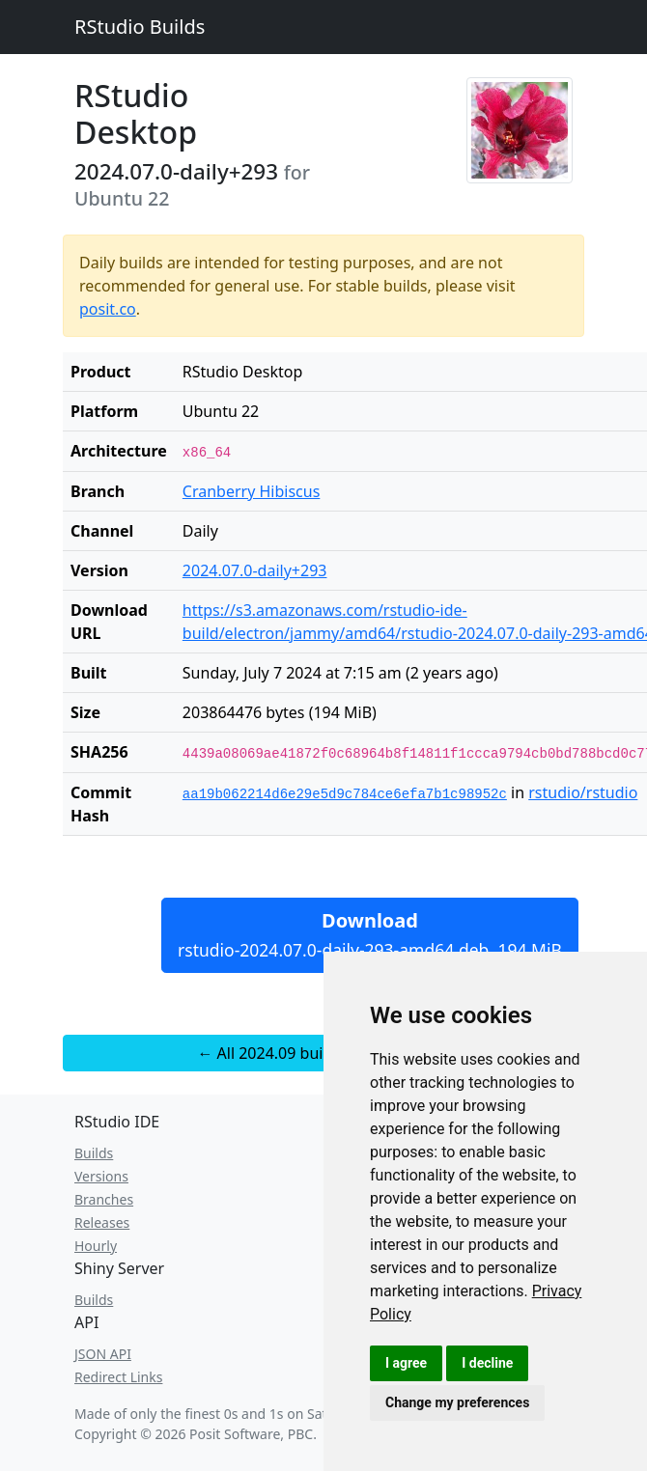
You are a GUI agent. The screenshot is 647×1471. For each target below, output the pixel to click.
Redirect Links (118, 1377)
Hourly (95, 1245)
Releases (101, 1222)
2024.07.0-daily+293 (255, 570)
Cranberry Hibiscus (252, 491)
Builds (93, 1153)
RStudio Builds (139, 27)
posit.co (107, 308)
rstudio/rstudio (582, 792)
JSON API (102, 1354)
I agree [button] (406, 1363)
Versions (101, 1176)
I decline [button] (487, 1363)
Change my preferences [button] (457, 1402)
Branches (103, 1199)
